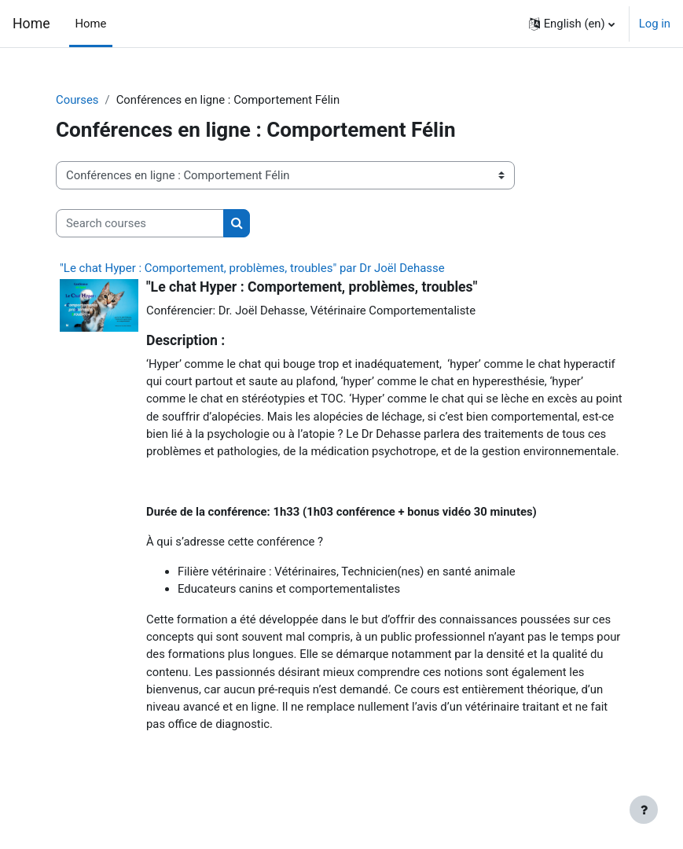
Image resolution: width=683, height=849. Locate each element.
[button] (572, 23)
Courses (77, 100)
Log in (654, 24)
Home (31, 23)
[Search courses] (140, 223)
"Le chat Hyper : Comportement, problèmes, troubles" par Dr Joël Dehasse (252, 268)
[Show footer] (644, 810)
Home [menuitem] (91, 24)
